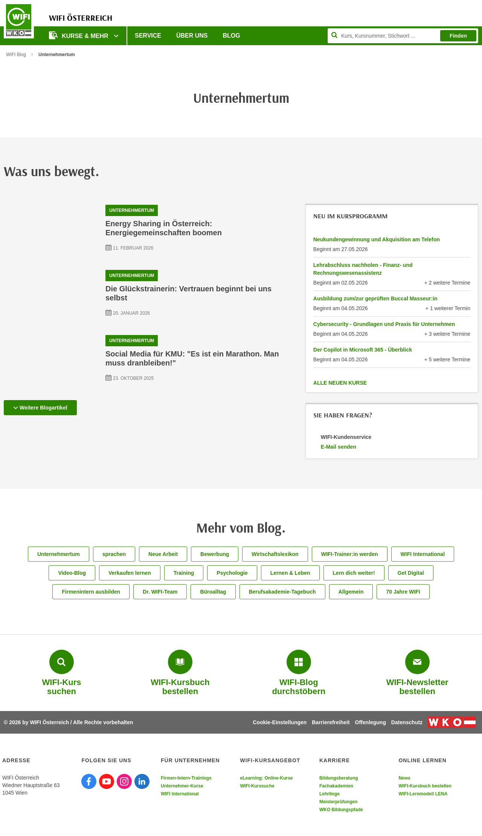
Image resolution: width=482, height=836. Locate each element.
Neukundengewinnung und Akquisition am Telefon (376, 239)
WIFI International (423, 554)
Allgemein (351, 592)
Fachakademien (336, 786)
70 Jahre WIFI (403, 592)
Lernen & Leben (290, 573)
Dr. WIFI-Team (160, 592)
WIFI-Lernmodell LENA (422, 793)
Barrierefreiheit (330, 722)
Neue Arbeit (163, 554)
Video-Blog (72, 573)
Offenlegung (370, 722)
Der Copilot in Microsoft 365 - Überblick (362, 350)
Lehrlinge (329, 793)
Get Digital (411, 573)
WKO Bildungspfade (341, 809)
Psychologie (232, 573)
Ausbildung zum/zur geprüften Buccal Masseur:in (375, 298)
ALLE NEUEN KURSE (340, 383)
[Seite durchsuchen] (403, 35)
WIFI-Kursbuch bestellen (424, 786)
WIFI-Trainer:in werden (349, 554)
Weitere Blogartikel (40, 408)
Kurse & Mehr (79, 35)
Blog (231, 35)
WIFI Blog (16, 54)
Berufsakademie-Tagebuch (282, 592)
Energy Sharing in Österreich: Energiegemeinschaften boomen (163, 228)
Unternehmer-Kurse (182, 786)
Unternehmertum (131, 210)
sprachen (114, 554)
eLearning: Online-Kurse (266, 778)
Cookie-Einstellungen (280, 722)
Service (148, 35)
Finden (458, 36)
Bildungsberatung (338, 778)
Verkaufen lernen (129, 573)
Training (184, 573)
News (404, 778)
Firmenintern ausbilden (91, 592)
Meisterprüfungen (338, 801)
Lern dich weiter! (354, 573)
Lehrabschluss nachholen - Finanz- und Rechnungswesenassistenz (363, 269)
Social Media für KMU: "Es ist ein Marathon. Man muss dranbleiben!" (192, 358)
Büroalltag (213, 592)
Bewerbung (214, 554)
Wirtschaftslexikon (275, 554)
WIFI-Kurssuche (257, 786)
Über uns (192, 35)
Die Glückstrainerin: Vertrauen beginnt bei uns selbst (188, 293)
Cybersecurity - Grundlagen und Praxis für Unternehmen (384, 324)
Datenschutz (407, 722)
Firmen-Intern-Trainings (186, 778)
